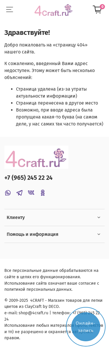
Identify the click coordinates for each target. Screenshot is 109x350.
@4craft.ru (38, 312)
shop (23, 312)
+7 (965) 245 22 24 (28, 178)
